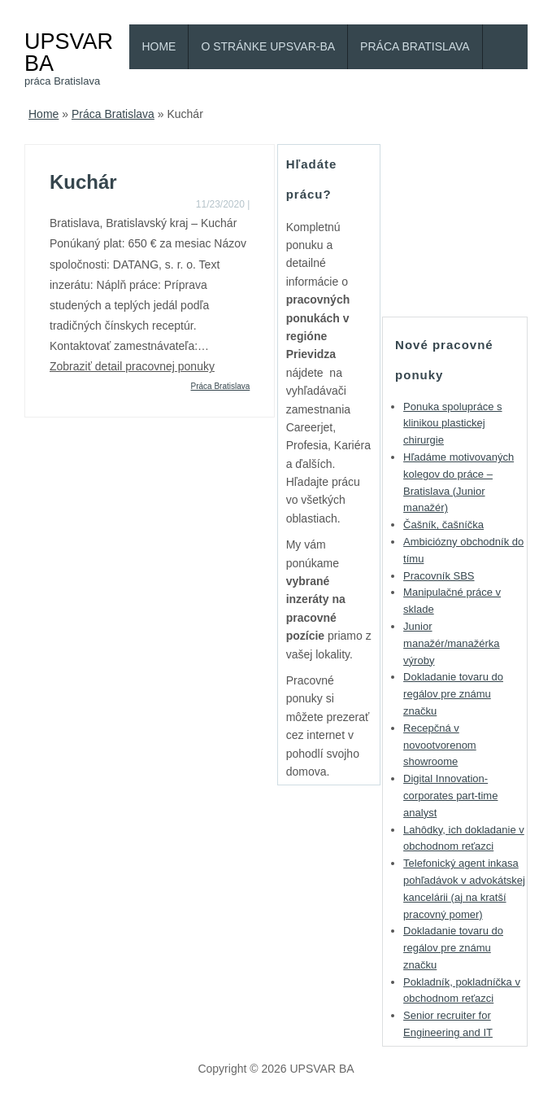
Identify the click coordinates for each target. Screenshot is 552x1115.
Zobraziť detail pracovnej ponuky (132, 366)
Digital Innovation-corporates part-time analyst (450, 795)
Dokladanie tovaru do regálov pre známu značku (453, 694)
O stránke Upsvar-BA (268, 46)
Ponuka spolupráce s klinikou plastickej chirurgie (452, 423)
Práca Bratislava (415, 46)
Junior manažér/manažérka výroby (451, 643)
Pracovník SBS (438, 576)
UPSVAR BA (68, 52)
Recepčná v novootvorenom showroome (439, 745)
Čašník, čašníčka (443, 524)
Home (158, 46)
